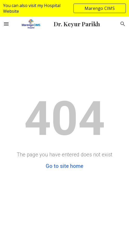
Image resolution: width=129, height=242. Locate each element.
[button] (6, 24)
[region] (64, 8)
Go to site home (64, 166)
